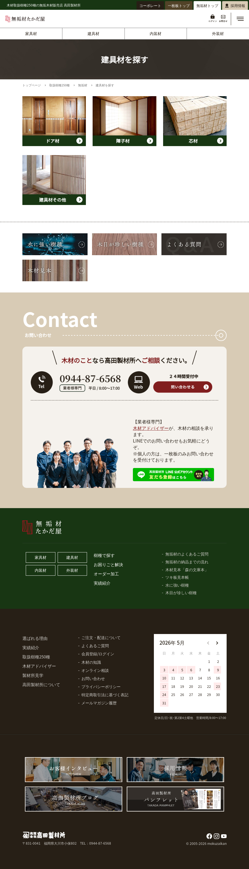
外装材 (218, 33)
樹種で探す (104, 555)
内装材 (155, 33)
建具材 (93, 33)
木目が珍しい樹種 (181, 592)
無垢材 (82, 85)
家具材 (31, 33)
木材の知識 (91, 662)
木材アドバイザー (151, 428)
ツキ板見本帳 (177, 577)
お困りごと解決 (108, 564)
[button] (240, 19)
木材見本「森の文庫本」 (186, 569)
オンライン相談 (95, 670)
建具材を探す (105, 85)
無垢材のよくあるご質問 (186, 554)
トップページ (31, 85)
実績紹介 (102, 583)
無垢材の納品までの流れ (186, 561)
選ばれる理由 (35, 638)
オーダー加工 (106, 574)
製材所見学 (32, 675)
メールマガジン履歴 (99, 703)
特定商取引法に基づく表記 (104, 694)
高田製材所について (41, 684)
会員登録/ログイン (97, 653)
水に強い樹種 (177, 585)
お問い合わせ (93, 678)
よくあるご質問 (95, 645)
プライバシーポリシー (101, 686)
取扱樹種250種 (59, 85)
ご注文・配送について (101, 637)
